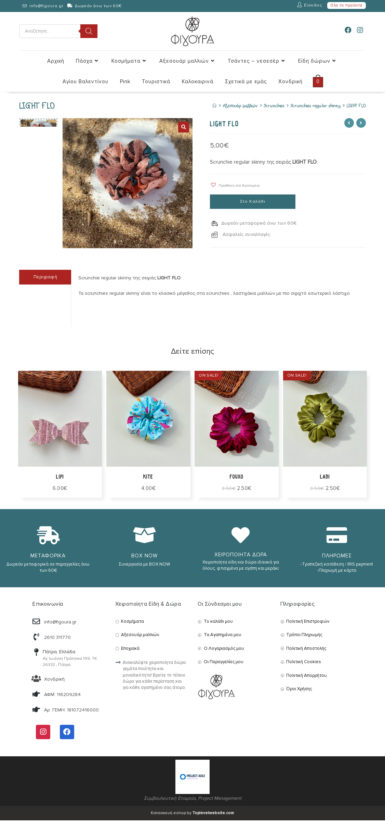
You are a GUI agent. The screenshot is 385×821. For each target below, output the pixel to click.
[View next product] (361, 123)
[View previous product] (349, 123)
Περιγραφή (45, 277)
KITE (148, 477)
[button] (235, 185)
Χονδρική (54, 680)
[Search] (88, 31)
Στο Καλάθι (253, 202)
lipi (60, 477)
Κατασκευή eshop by (192, 813)
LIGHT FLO (356, 106)
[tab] (45, 277)
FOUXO (236, 477)
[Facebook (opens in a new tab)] (348, 30)
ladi (325, 477)
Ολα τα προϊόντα (346, 5)
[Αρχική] (214, 106)
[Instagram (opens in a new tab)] (360, 30)
